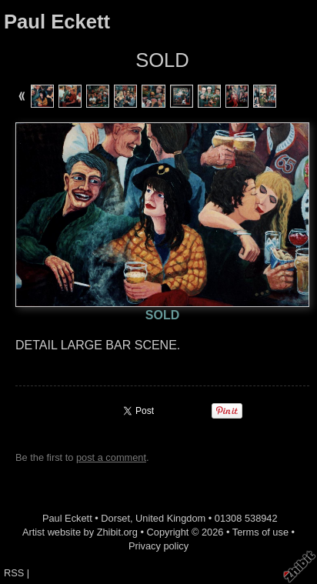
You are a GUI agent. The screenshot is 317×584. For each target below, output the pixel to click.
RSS (14, 573)
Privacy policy (158, 546)
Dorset (115, 518)
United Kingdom (170, 518)
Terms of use (260, 532)
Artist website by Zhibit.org (80, 532)
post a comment (111, 457)
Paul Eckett (57, 21)
